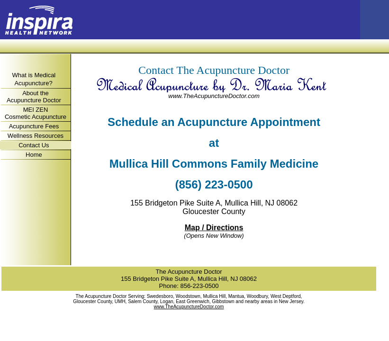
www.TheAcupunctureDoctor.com (213, 95)
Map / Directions (214, 228)
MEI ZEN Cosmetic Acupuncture (35, 113)
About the (35, 93)
